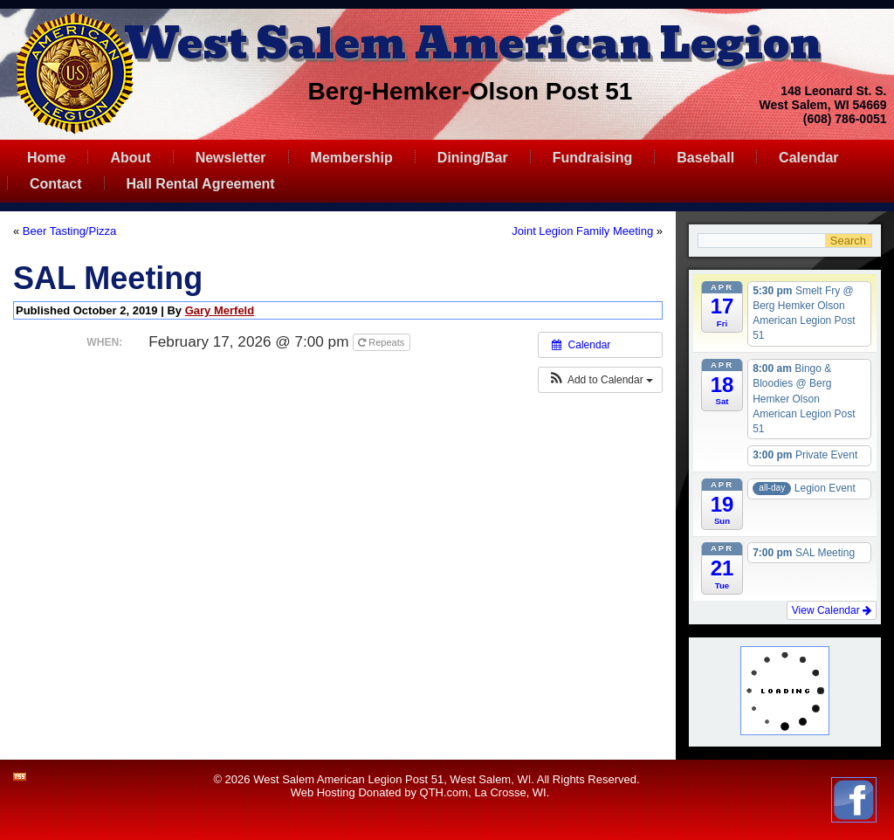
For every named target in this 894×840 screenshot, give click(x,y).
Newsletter (231, 157)
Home (46, 157)
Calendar (808, 157)
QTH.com (444, 792)
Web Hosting (323, 792)
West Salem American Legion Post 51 (348, 779)
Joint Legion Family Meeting (582, 231)
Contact (56, 183)
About (130, 157)
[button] (600, 380)
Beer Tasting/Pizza (69, 231)
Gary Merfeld (219, 310)
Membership (352, 157)
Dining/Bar (472, 157)
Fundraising (593, 157)
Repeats (382, 342)
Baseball (705, 157)
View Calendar (831, 610)
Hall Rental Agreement (201, 183)
